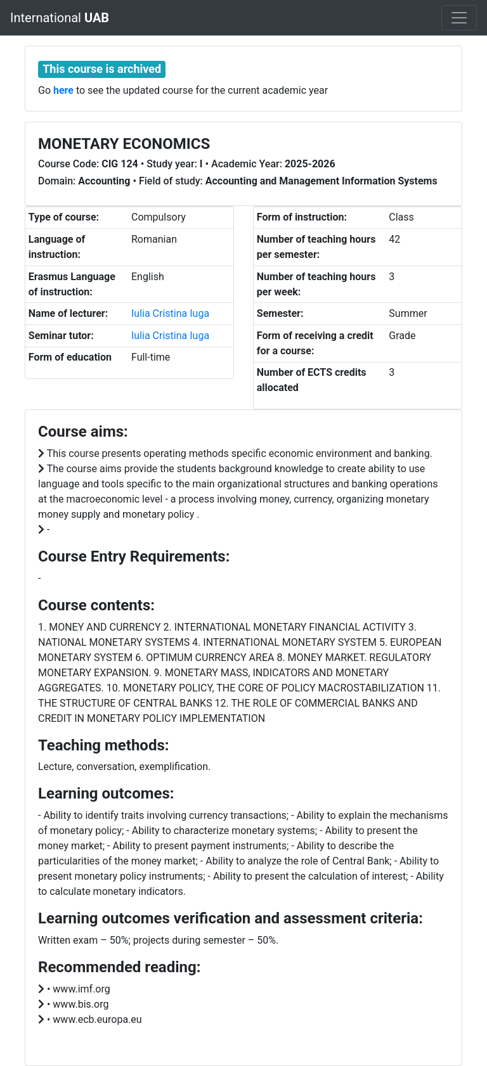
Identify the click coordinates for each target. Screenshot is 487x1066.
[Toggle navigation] (459, 17)
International (59, 17)
